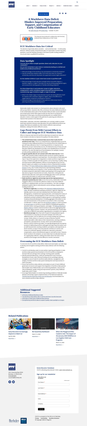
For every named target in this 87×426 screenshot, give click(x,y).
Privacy (37, 418)
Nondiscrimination (54, 418)
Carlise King (44, 30)
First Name (41, 382)
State (39, 398)
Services (59, 6)
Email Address (42, 394)
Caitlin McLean (34, 30)
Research (35, 6)
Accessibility (44, 418)
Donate (77, 5)
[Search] (77, 2)
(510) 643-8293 (12, 376)
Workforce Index (68, 6)
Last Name (41, 388)
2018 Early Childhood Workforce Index (32, 295)
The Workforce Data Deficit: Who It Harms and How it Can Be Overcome (41, 296)
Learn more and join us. (65, 370)
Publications (44, 6)
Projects (52, 6)
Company (40, 403)
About (28, 6)
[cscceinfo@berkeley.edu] (20, 377)
